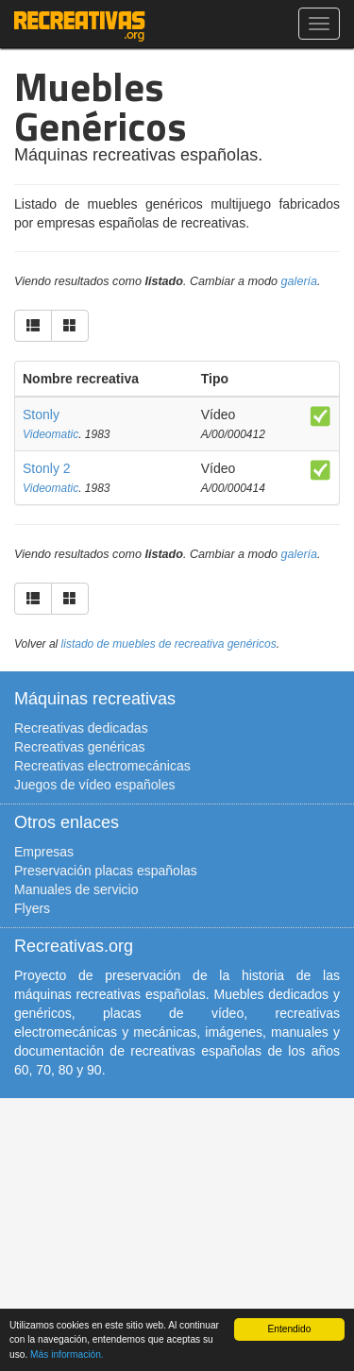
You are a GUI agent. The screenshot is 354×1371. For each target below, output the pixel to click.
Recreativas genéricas (79, 746)
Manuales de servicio (76, 889)
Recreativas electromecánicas (102, 765)
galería (299, 281)
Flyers (32, 908)
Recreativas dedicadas (81, 728)
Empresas (44, 851)
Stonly (41, 414)
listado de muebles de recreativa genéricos (169, 644)
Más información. (67, 1354)
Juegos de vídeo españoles (94, 784)
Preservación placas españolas (105, 870)
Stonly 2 (47, 468)
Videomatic (50, 434)
